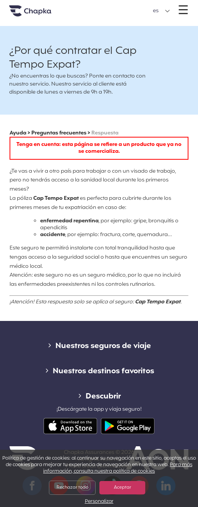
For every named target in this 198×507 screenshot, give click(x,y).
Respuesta (104, 133)
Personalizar (99, 502)
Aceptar (122, 487)
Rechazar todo (72, 487)
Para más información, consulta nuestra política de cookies (117, 468)
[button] (161, 11)
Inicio (39, 14)
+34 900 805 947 (99, 7)
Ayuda (18, 133)
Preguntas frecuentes (58, 133)
